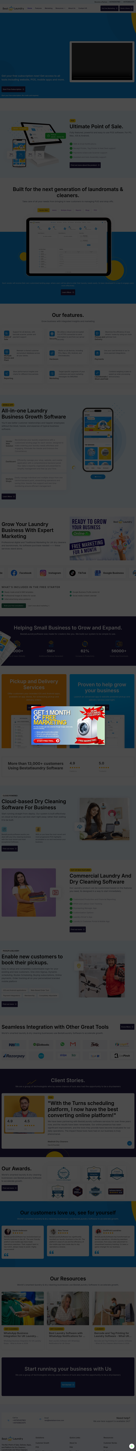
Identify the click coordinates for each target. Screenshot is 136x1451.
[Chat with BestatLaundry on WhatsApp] (131, 1446)
